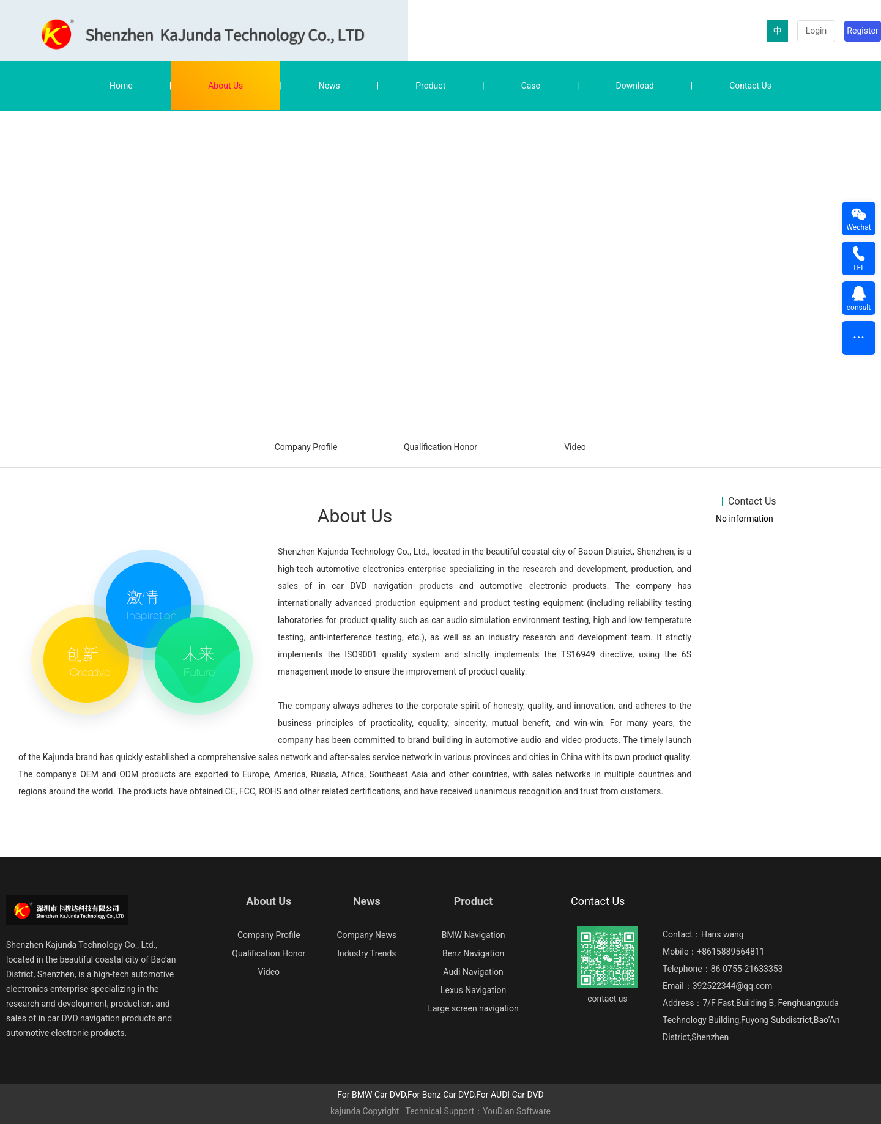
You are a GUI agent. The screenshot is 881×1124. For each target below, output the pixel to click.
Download (634, 86)
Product (430, 86)
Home (121, 86)
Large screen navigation (473, 1008)
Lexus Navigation (473, 990)
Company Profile (306, 447)
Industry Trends (366, 953)
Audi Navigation (473, 972)
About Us (225, 86)
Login (816, 30)
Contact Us (750, 86)
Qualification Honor (440, 447)
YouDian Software (517, 1111)
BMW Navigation (473, 935)
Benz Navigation (473, 953)
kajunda (345, 1111)
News (329, 86)
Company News (366, 935)
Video (575, 447)
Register (862, 30)
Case (530, 86)
